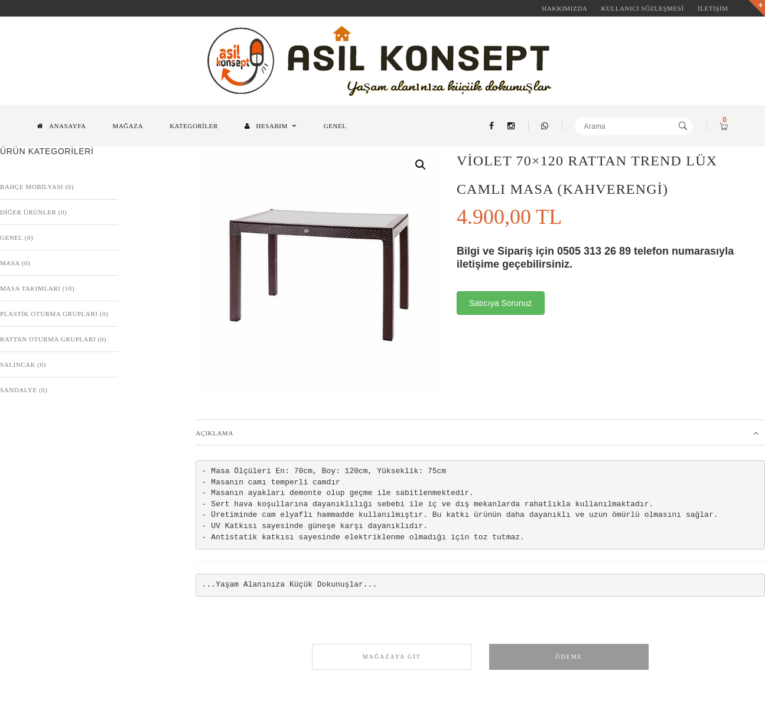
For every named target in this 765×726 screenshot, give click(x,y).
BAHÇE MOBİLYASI (31, 186)
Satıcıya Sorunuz (500, 303)
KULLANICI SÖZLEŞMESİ (642, 8)
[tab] (480, 432)
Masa (9, 262)
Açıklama (214, 433)
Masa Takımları (30, 288)
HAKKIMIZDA (564, 8)
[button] (420, 164)
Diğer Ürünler (28, 212)
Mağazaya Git (392, 656)
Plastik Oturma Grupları (48, 313)
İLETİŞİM (713, 8)
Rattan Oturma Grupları (48, 339)
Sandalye (18, 389)
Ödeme (568, 656)
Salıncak (17, 364)
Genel (11, 237)
